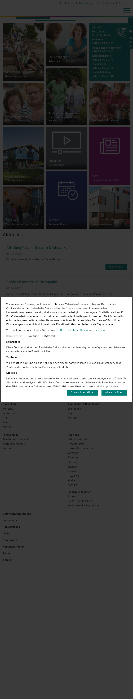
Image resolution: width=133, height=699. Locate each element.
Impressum (100, 330)
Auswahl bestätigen (82, 392)
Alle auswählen (114, 392)
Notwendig (14, 336)
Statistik (48, 336)
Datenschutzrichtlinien (74, 330)
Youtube (32, 336)
